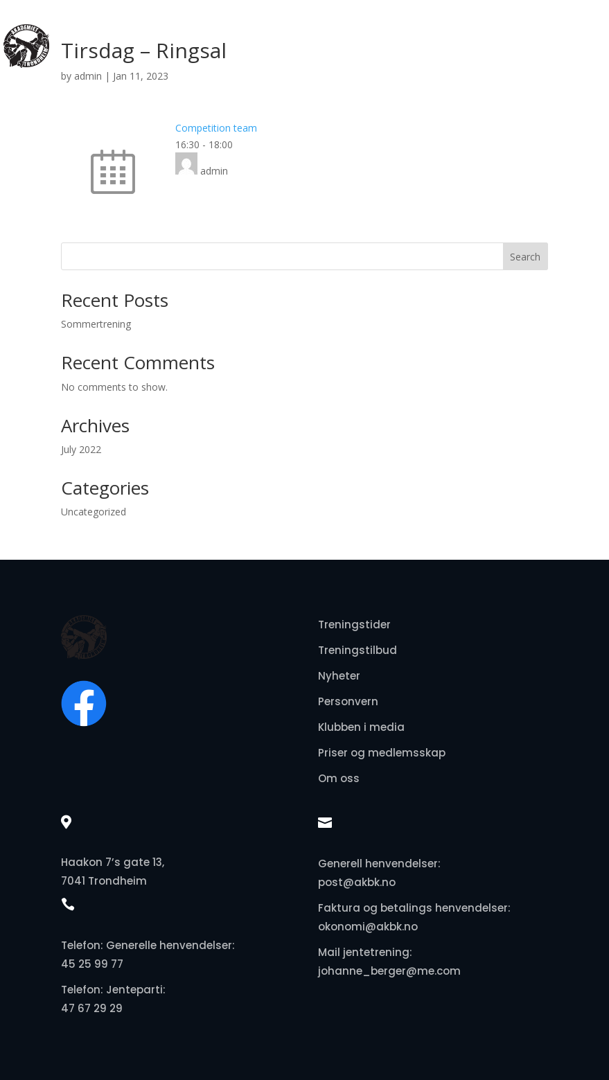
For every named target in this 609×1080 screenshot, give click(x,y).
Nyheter (339, 676)
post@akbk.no (357, 882)
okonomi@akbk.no (368, 926)
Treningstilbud (357, 650)
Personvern (348, 701)
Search (525, 256)
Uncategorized (93, 511)
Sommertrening (96, 323)
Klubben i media (361, 727)
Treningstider (354, 624)
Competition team (216, 127)
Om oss (339, 778)
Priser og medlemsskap (381, 752)
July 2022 (81, 449)
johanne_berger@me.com (389, 971)
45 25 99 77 (92, 964)
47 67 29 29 (92, 1008)
